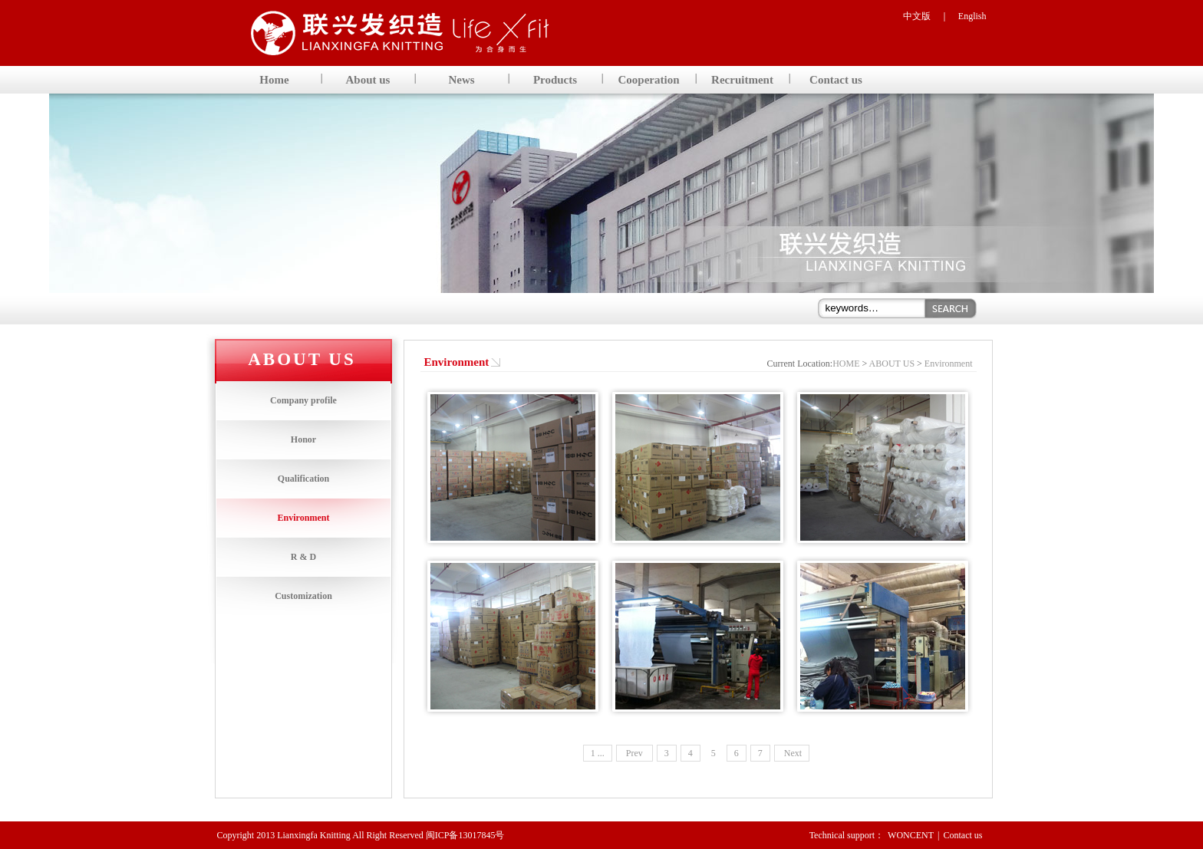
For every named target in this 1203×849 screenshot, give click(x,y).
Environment (304, 517)
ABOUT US (892, 363)
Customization (303, 596)
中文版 (917, 16)
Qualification (303, 478)
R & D (303, 556)
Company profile (303, 400)
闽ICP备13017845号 (465, 835)
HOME (845, 363)
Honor (303, 439)
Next (792, 753)
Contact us (963, 835)
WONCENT (911, 835)
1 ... (598, 753)
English (972, 16)
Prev (634, 753)
